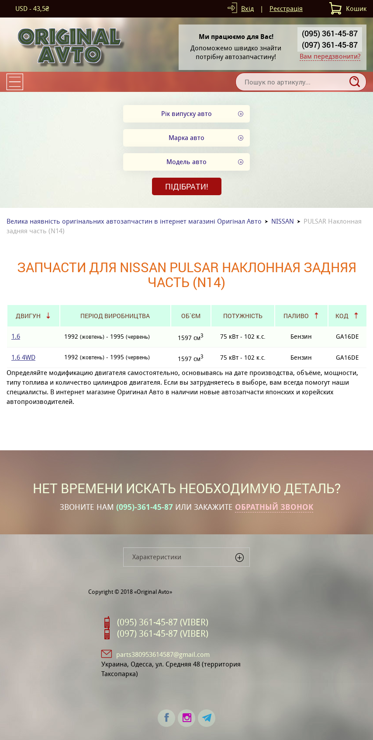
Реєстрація (286, 8)
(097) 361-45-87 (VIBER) (162, 633)
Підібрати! (186, 186)
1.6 (15, 336)
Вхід (247, 8)
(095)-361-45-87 (144, 507)
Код (342, 316)
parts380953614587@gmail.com (163, 654)
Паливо (296, 316)
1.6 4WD (23, 357)
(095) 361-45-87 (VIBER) (162, 622)
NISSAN (282, 221)
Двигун (28, 316)
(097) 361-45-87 (330, 44)
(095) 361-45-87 (330, 33)
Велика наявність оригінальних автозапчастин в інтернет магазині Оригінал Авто (134, 221)
